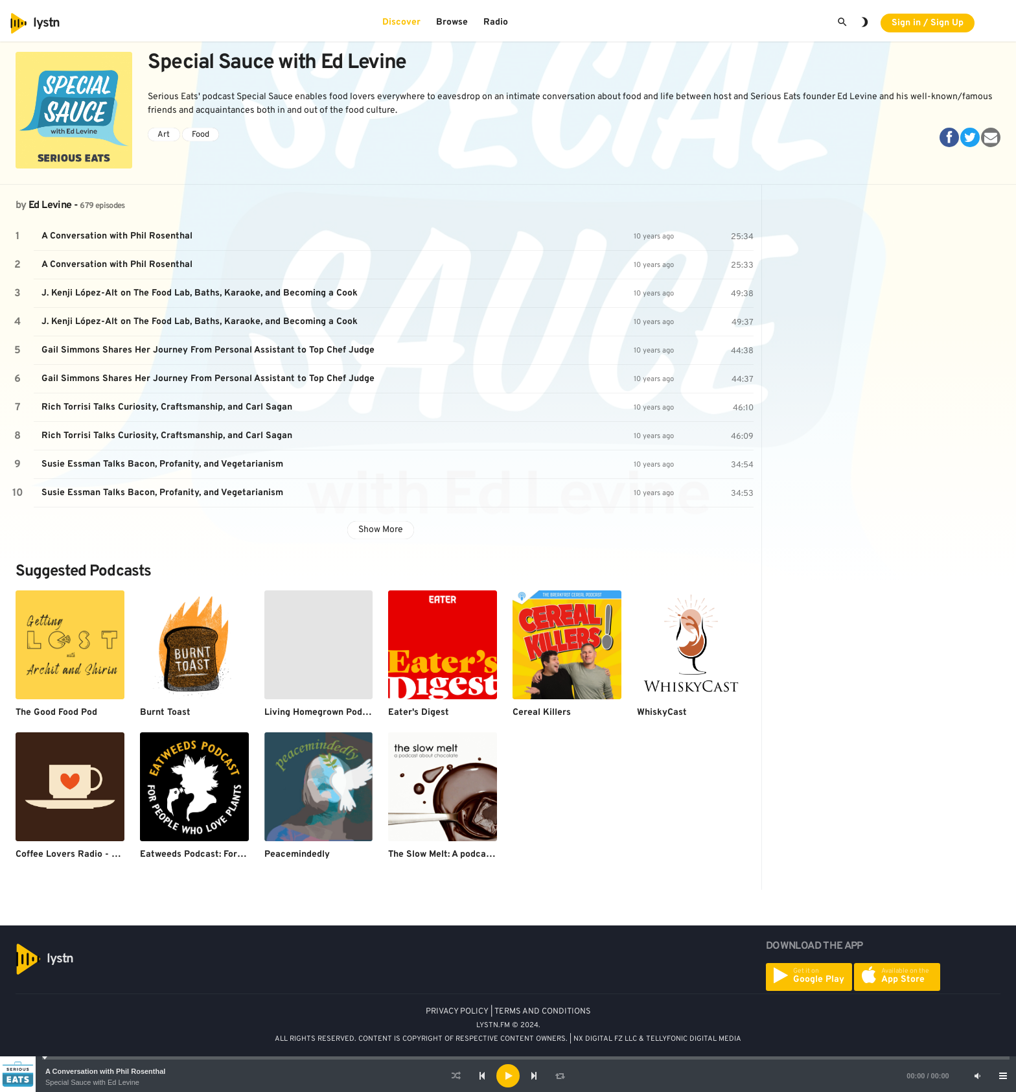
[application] (508, 1076)
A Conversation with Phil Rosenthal (105, 1071)
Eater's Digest (418, 712)
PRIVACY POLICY (457, 1011)
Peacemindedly (297, 854)
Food (200, 135)
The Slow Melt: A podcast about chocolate (477, 854)
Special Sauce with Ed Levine (92, 1082)
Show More (380, 529)
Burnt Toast (165, 712)
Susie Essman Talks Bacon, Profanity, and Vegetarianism (162, 464)
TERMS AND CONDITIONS (542, 1011)
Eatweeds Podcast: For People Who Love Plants (241, 854)
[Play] (508, 1075)
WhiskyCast (662, 712)
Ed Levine (50, 205)
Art (163, 135)
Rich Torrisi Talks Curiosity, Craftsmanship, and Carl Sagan (166, 407)
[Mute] (977, 1076)
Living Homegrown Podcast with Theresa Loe (360, 712)
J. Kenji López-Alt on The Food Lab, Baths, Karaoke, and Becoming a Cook (199, 293)
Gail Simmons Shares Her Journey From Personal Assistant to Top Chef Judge (208, 350)
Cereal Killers (542, 712)
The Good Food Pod (56, 712)
